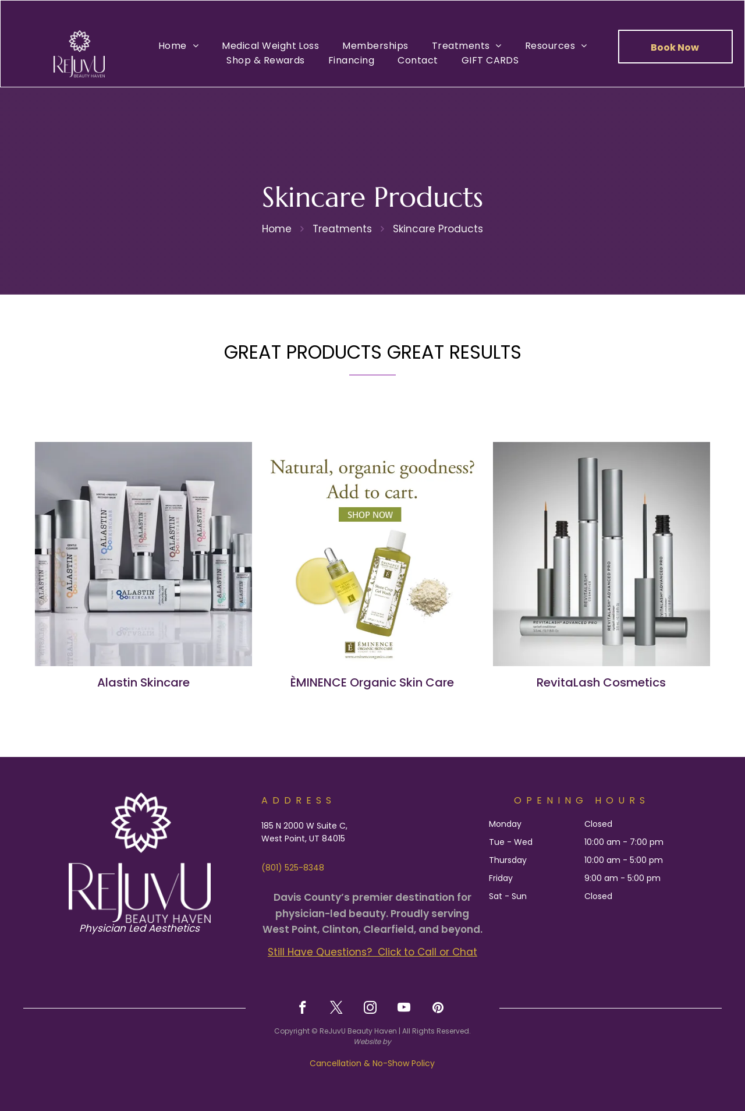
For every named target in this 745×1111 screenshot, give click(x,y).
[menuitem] (178, 45)
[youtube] (404, 1009)
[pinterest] (438, 1009)
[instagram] (370, 1009)
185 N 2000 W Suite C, (304, 826)
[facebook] (303, 1009)
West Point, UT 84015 (303, 838)
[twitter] (336, 1009)
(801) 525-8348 (292, 867)
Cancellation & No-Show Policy (372, 1063)
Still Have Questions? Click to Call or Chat (372, 952)
